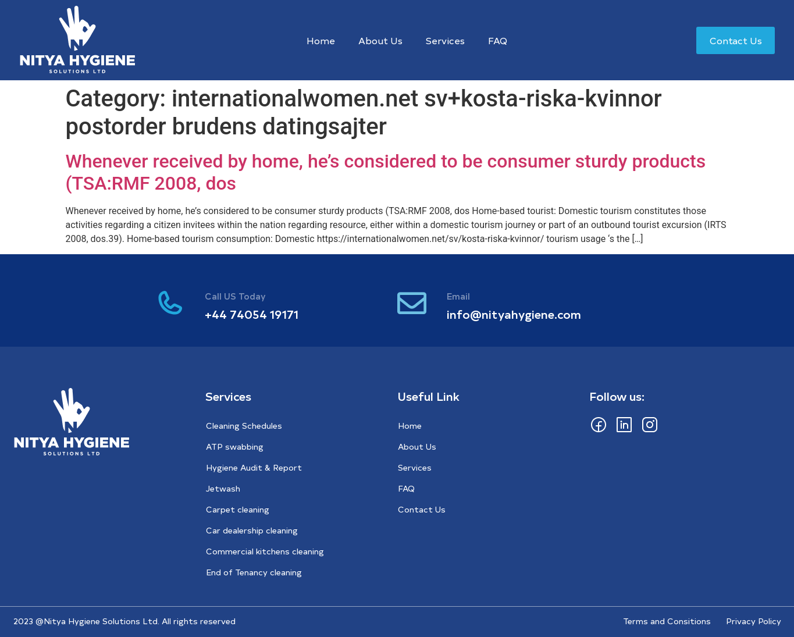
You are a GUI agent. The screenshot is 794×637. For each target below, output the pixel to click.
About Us (380, 40)
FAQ (497, 40)
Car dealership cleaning (252, 530)
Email (458, 296)
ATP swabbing (235, 446)
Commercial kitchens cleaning (265, 551)
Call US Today (235, 296)
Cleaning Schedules (244, 425)
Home (321, 40)
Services (445, 40)
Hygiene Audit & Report (254, 467)
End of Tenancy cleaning (254, 572)
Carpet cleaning (237, 509)
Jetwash (223, 488)
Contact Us (422, 509)
